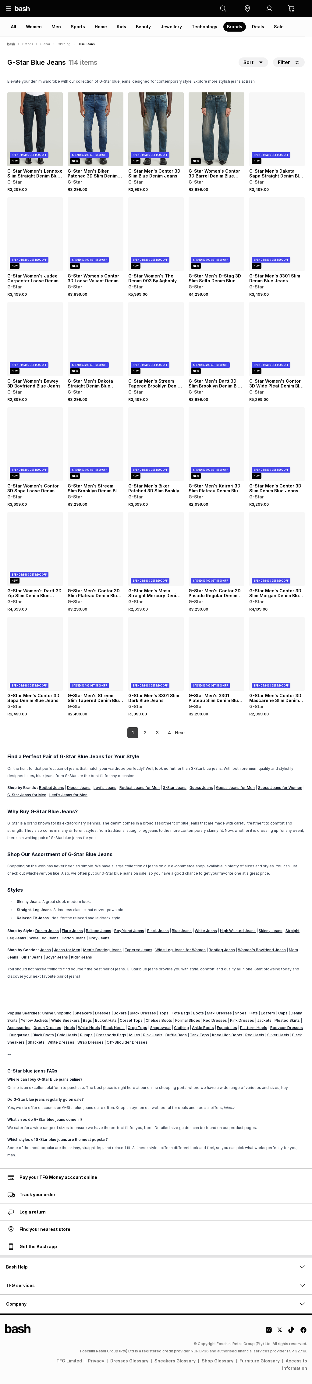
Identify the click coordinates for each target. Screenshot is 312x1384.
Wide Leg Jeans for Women (180, 950)
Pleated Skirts (287, 1020)
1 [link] (122, 732)
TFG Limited (69, 1360)
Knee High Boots (227, 1035)
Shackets (36, 1042)
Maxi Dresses (219, 1013)
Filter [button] (289, 62)
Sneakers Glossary (175, 1360)
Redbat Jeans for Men (139, 787)
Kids (121, 26)
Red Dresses (215, 1020)
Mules (134, 1035)
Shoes (240, 1013)
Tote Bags (181, 1013)
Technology (204, 26)
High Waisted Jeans (238, 930)
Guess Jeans (201, 787)
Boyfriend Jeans (129, 930)
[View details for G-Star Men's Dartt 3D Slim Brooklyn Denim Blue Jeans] (216, 339)
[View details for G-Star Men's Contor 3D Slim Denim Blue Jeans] (277, 444)
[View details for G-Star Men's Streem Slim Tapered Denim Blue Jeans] (95, 654)
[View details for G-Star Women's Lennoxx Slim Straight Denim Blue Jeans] (35, 129)
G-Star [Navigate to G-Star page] (45, 44)
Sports (78, 26)
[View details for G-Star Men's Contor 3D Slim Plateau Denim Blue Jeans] (95, 549)
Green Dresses (47, 1027)
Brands (234, 26)
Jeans (45, 950)
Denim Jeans (47, 930)
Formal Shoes (187, 1020)
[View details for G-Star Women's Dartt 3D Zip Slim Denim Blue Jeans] (35, 549)
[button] (247, 8)
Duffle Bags (176, 1035)
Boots (198, 1013)
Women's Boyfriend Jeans (262, 950)
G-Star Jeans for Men (26, 795)
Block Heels (114, 1027)
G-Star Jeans (174, 787)
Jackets (264, 1020)
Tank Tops (199, 1035)
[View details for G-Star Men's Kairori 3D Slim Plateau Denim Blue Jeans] (216, 444)
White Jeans (206, 930)
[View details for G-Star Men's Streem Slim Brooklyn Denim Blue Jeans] (95, 444)
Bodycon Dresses (286, 1027)
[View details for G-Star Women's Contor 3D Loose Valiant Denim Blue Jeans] (95, 234)
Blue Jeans (182, 930)
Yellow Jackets (34, 1020)
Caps (283, 1013)
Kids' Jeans (81, 957)
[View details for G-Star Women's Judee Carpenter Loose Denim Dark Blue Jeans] (35, 234)
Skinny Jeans (270, 930)
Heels (69, 1027)
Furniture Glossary (259, 1360)
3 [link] (147, 732)
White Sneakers (65, 1020)
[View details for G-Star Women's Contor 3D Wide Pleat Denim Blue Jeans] (277, 339)
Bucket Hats (106, 1020)
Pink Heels (152, 1035)
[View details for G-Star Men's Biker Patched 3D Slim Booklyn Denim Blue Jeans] (156, 444)
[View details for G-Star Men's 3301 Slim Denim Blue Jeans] (277, 234)
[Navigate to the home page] (22, 8)
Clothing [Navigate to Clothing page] (64, 44)
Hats (254, 1013)
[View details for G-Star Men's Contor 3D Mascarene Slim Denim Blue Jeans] (277, 654)
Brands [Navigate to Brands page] (27, 44)
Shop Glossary (217, 1360)
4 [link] (159, 732)
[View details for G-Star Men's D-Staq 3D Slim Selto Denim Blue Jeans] (216, 234)
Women (34, 26)
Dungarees (19, 1035)
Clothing (181, 1027)
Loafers (268, 1013)
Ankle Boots (203, 1027)
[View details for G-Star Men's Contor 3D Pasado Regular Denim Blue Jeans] (216, 549)
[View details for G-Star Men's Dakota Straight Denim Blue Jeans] (95, 339)
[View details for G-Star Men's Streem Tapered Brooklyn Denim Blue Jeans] (156, 339)
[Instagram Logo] (268, 1332)
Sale (279, 26)
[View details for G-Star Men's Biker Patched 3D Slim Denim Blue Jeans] (95, 129)
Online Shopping (57, 1013)
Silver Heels (278, 1035)
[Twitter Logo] (280, 1332)
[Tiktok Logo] (291, 1332)
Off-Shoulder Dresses (127, 1042)
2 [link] (134, 732)
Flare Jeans (72, 930)
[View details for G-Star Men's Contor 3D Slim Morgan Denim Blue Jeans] (277, 549)
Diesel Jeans (78, 787)
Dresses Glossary (129, 1360)
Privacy (96, 1360)
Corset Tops (131, 1020)
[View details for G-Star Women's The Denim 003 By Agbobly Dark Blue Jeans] (156, 234)
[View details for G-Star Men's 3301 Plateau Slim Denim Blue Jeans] (216, 654)
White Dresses (61, 1042)
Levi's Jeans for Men (68, 795)
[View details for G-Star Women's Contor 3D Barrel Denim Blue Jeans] (216, 129)
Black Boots (43, 1035)
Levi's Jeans (105, 787)
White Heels (89, 1027)
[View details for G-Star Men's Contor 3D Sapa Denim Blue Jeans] (35, 654)
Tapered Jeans (138, 950)
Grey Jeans (99, 938)
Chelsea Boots (159, 1020)
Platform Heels (253, 1027)
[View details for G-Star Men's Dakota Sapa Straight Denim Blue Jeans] (277, 129)
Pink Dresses (242, 1020)
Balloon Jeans (98, 930)
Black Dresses (143, 1013)
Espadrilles (227, 1027)
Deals (258, 26)
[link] (180, 733)
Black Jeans (158, 930)
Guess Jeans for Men (235, 787)
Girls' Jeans (32, 957)
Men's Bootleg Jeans (102, 950)
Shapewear (160, 1027)
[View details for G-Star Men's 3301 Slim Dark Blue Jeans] (156, 654)
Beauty (143, 26)
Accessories (18, 1027)
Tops (163, 1013)
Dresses (103, 1013)
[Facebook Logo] (303, 1332)
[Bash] (11, 44)
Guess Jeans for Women (280, 787)
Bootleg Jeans (222, 950)
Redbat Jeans (51, 787)
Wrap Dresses (90, 1042)
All (13, 26)
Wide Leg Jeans (43, 938)
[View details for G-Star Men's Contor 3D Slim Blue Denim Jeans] (156, 129)
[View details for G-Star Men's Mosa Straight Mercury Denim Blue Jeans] (156, 549)
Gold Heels (67, 1035)
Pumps (86, 1035)
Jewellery (171, 26)
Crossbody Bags (111, 1035)
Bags (87, 1020)
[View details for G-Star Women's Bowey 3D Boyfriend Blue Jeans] (35, 339)
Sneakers (83, 1013)
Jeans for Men (67, 950)
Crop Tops (137, 1027)
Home (101, 26)
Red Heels (254, 1035)
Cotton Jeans (74, 938)
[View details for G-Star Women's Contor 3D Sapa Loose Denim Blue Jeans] (35, 444)
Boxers (120, 1013)
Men (56, 26)
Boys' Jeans (57, 957)
